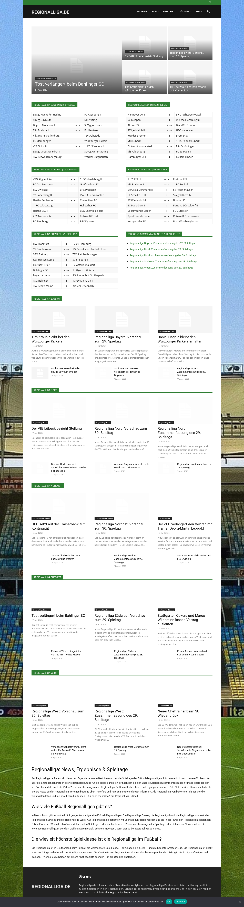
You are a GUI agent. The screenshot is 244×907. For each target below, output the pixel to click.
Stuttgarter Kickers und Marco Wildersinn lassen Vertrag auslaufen (181, 620)
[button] (208, 11)
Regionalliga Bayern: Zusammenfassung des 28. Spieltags (162, 243)
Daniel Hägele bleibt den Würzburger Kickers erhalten (180, 339)
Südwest (185, 11)
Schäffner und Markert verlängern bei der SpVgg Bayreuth (127, 372)
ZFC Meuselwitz (165, 518)
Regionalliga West (40, 705)
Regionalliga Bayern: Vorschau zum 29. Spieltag (118, 339)
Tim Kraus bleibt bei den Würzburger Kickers (51, 339)
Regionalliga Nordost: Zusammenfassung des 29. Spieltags (163, 255)
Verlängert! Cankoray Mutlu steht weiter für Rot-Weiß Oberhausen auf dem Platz (68, 750)
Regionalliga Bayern (135, 82)
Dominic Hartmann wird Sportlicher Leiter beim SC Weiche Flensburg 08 (68, 467)
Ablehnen (180, 901)
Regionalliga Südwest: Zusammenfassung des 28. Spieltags (163, 261)
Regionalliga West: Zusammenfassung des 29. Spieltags (161, 267)
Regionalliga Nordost (181, 82)
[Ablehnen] (239, 901)
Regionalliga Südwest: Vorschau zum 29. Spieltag (120, 618)
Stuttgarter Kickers (166, 610)
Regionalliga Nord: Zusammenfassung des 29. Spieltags (161, 249)
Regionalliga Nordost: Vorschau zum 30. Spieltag (119, 526)
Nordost (169, 11)
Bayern (142, 11)
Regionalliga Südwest (46, 79)
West (199, 11)
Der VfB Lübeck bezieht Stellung (57, 428)
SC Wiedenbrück (165, 705)
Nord (154, 11)
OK (169, 901)
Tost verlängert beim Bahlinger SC (58, 616)
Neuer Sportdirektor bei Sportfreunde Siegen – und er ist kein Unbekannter (194, 750)
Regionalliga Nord (134, 52)
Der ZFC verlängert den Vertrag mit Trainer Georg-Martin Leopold (185, 526)
